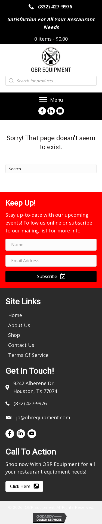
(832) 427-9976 (55, 6)
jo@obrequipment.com (43, 417)
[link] (15, 315)
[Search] (51, 168)
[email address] (51, 261)
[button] (51, 276)
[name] (51, 245)
